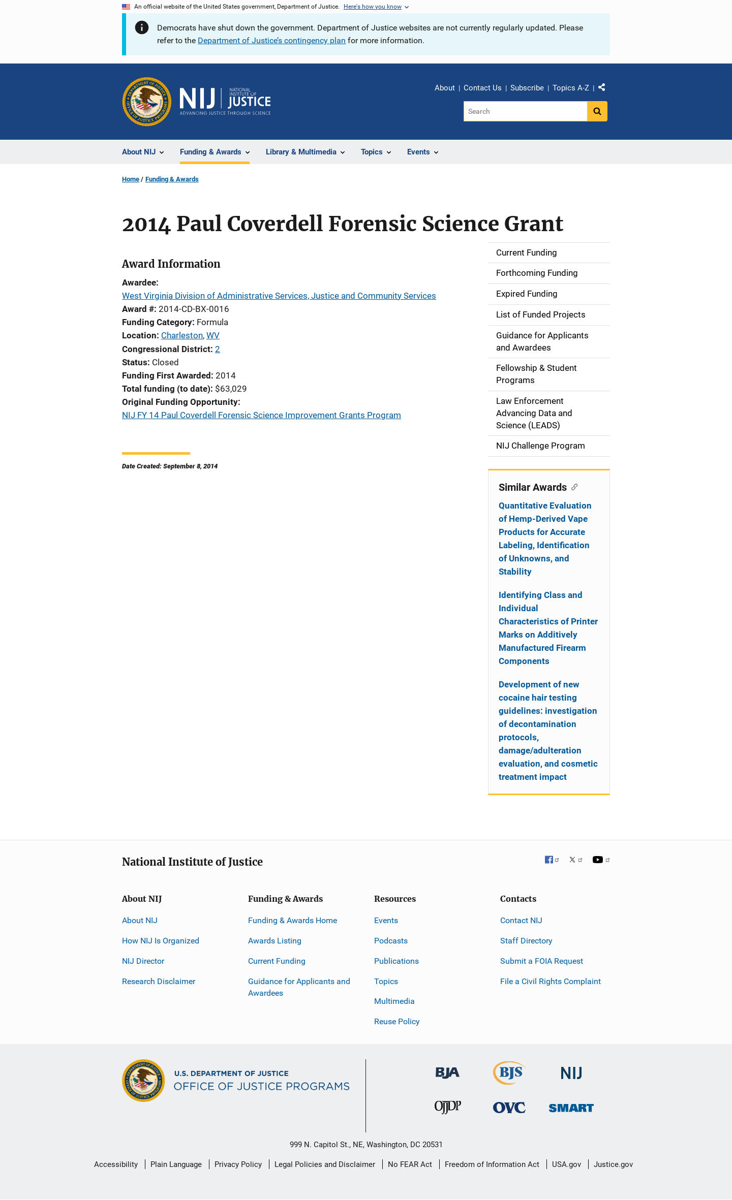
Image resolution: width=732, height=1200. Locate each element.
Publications (396, 961)
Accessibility (116, 1164)
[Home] (225, 101)
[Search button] (597, 111)
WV (213, 335)
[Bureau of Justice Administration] (448, 1068)
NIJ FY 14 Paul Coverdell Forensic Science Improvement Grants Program (261, 415)
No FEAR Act (410, 1164)
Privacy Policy (238, 1164)
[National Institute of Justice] (571, 1068)
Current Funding (277, 961)
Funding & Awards (172, 179)
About (445, 87)
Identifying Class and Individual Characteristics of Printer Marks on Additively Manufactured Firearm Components (548, 628)
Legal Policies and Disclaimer (324, 1164)
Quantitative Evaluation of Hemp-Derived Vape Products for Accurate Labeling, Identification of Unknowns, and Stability (545, 538)
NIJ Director (143, 961)
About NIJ (140, 920)
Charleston (182, 335)
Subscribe (527, 87)
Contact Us (483, 87)
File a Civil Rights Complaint (550, 981)
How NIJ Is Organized (160, 940)
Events (386, 920)
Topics (386, 981)
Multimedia (394, 1001)
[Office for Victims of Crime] (509, 1107)
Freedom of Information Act (492, 1164)
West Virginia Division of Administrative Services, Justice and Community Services (279, 296)
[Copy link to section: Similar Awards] (572, 486)
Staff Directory (526, 940)
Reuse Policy (397, 1021)
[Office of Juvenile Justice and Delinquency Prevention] (448, 1110)
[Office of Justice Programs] (147, 102)
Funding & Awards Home (292, 920)
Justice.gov (613, 1164)
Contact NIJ (521, 920)
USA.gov (566, 1164)
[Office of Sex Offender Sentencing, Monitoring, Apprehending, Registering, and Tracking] (571, 1105)
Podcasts (391, 940)
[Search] (525, 111)
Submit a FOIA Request (541, 961)
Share (605, 89)
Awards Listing (274, 940)
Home (130, 179)
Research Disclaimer (158, 981)
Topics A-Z (571, 87)
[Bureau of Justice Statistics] (509, 1080)
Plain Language (176, 1164)
